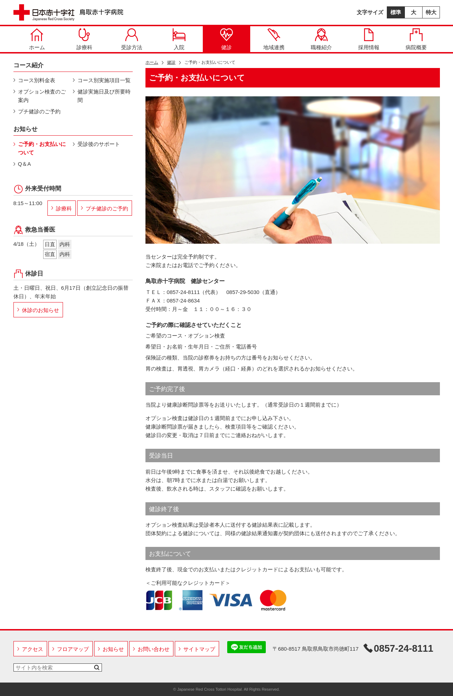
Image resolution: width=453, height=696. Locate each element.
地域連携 (274, 39)
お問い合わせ (154, 649)
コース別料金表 (36, 80)
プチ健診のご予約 (39, 111)
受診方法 (131, 39)
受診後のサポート (99, 144)
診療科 (84, 39)
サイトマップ (199, 649)
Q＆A (24, 164)
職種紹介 (321, 39)
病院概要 (416, 39)
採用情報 (368, 39)
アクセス (32, 649)
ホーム (37, 39)
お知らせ (113, 649)
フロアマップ (73, 649)
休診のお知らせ (40, 310)
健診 (226, 39)
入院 (179, 39)
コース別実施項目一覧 (104, 80)
